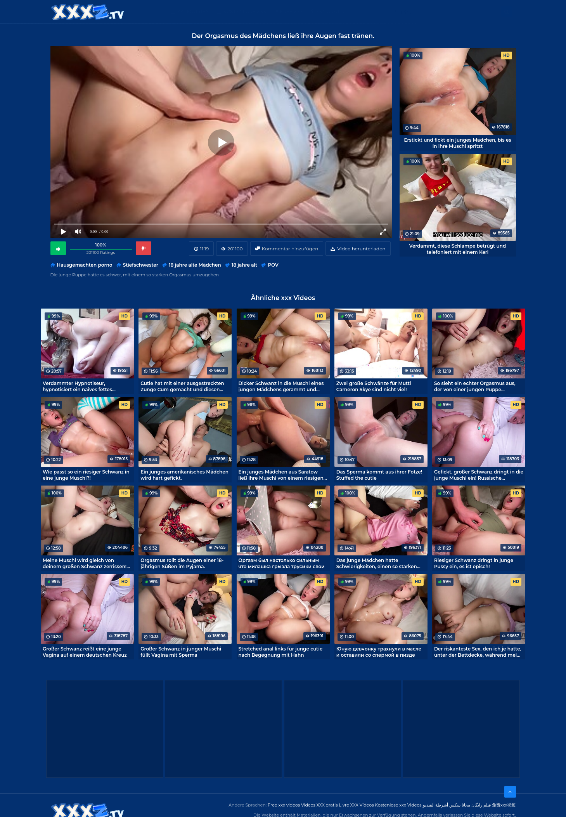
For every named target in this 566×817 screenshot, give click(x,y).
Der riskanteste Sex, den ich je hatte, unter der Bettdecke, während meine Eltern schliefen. (478, 651)
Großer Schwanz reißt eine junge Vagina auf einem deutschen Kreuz (85, 651)
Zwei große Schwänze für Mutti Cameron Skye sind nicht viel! (373, 386)
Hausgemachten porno (85, 265)
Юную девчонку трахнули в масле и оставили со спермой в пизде (379, 651)
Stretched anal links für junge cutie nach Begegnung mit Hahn (281, 651)
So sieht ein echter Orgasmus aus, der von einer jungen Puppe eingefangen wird (475, 386)
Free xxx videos (284, 805)
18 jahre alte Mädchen (195, 265)
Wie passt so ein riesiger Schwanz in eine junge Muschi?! (86, 474)
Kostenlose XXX (244, 11)
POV (273, 265)
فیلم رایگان (481, 805)
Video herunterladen (361, 249)
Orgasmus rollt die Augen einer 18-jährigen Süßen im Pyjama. (181, 563)
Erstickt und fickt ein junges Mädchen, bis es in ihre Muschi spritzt (457, 143)
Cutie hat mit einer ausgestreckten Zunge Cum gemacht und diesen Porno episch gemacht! (182, 386)
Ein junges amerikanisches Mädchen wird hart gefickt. (184, 474)
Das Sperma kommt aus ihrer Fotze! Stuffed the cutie (379, 474)
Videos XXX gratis (319, 805)
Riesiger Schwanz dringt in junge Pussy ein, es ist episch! (473, 563)
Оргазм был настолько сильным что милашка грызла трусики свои (282, 563)
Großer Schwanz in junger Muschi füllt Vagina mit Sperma (180, 651)
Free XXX (291, 11)
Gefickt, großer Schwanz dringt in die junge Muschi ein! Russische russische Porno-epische (478, 474)
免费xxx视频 (504, 805)
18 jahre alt (244, 265)
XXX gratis (330, 11)
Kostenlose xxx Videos (398, 805)
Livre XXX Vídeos (356, 805)
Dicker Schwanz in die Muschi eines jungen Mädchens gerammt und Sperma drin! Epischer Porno (281, 386)
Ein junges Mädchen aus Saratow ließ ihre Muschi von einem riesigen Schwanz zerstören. (281, 474)
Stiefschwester (140, 265)
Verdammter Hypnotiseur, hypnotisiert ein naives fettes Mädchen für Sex (77, 386)
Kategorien (193, 11)
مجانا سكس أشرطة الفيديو (447, 805)
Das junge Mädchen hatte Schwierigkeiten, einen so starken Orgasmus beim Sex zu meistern (376, 563)
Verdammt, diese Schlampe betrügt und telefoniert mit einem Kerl (457, 249)
